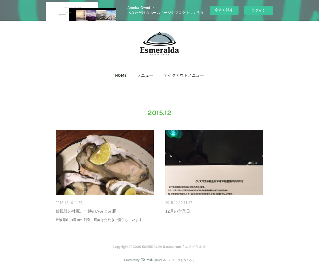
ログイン (258, 10)
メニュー (145, 75)
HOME (121, 75)
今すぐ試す (224, 10)
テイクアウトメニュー (184, 75)
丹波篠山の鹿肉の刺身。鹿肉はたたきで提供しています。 (101, 220)
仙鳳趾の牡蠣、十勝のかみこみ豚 (86, 211)
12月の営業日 (177, 211)
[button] (121, 75)
